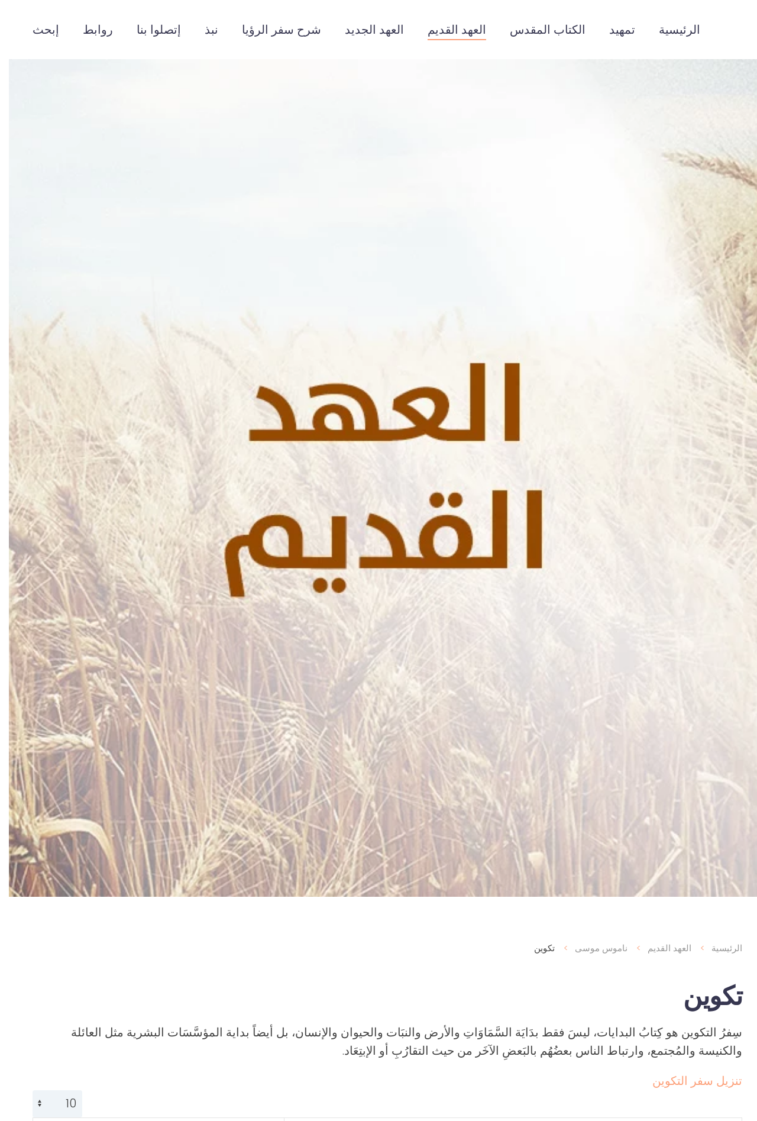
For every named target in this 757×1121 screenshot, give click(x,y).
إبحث (37, 29)
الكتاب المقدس (539, 29)
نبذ (202, 29)
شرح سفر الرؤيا (272, 29)
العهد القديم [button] (448, 29)
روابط (89, 29)
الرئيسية (670, 29)
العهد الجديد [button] (365, 29)
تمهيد (613, 29)
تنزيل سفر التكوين (688, 1080)
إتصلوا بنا (150, 29)
